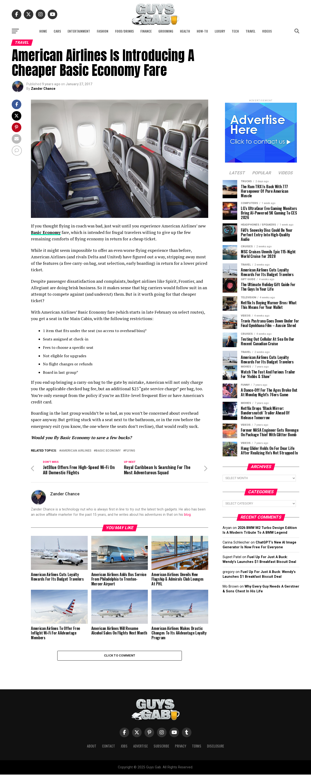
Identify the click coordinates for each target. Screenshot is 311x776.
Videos (267, 31)
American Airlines (76, 450)
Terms (196, 747)
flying (130, 450)
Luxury (220, 31)
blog (187, 515)
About (91, 747)
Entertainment (79, 31)
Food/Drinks (124, 31)
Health (185, 31)
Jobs (124, 747)
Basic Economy (47, 232)
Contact (108, 747)
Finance (146, 31)
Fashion (102, 31)
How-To (202, 31)
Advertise (140, 747)
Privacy (180, 747)
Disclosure (215, 747)
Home (43, 31)
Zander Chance (43, 89)
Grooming (165, 31)
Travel (250, 31)
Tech (235, 31)
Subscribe (161, 747)
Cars (57, 31)
